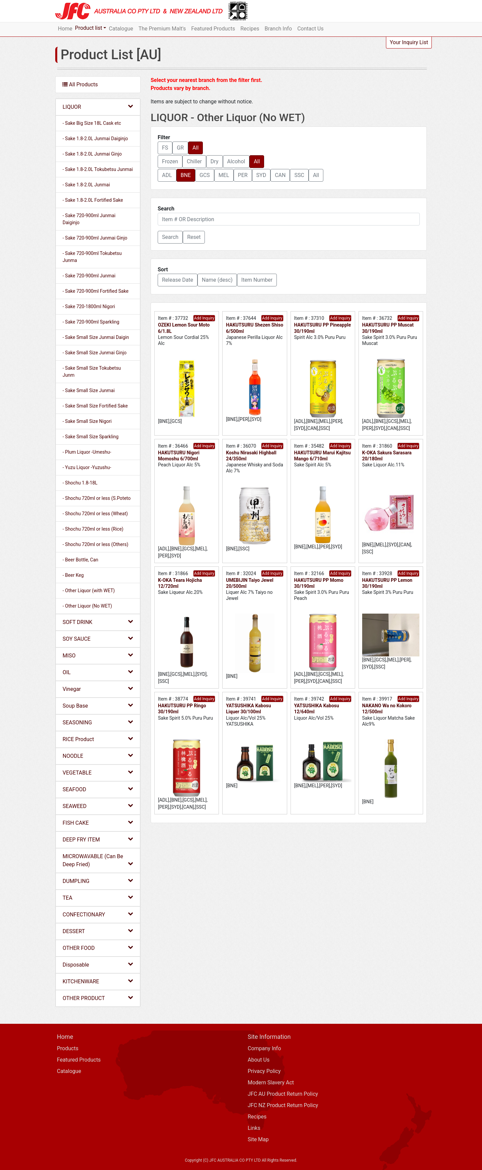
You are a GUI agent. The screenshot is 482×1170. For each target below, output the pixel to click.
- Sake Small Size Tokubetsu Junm (92, 371)
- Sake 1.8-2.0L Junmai (86, 184)
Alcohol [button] (236, 161)
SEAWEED (98, 805)
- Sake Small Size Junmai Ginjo (95, 352)
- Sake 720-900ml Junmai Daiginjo (89, 219)
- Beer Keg (73, 575)
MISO (98, 655)
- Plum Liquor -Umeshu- (87, 452)
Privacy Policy (264, 1071)
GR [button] (180, 148)
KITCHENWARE (98, 981)
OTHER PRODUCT (98, 997)
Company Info (264, 1048)
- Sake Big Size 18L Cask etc (92, 123)
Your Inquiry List (409, 42)
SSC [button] (299, 175)
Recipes (249, 28)
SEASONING (98, 722)
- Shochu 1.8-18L (80, 482)
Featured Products (213, 28)
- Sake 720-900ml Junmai (89, 275)
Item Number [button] (256, 280)
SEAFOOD (98, 789)
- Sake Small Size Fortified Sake (95, 406)
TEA (98, 897)
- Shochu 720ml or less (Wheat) (95, 513)
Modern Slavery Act (271, 1082)
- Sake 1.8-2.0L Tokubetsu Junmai (98, 169)
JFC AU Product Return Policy (283, 1094)
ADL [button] (167, 175)
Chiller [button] (194, 161)
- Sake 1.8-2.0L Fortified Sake (93, 200)
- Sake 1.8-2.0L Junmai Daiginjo (95, 138)
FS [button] (165, 148)
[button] (170, 237)
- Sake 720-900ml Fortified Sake (96, 291)
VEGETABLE (98, 772)
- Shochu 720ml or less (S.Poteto (97, 498)
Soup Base (98, 705)
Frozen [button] (170, 161)
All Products (80, 84)
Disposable (98, 964)
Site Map (258, 1139)
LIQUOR (98, 106)
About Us (258, 1060)
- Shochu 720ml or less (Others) (95, 544)
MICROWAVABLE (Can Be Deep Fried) (98, 860)
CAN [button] (280, 175)
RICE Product (98, 738)
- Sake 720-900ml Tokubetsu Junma (92, 257)
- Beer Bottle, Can (80, 559)
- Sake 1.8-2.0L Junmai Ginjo (92, 154)
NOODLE (98, 755)
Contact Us (310, 28)
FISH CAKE (98, 822)
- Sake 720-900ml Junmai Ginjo (95, 238)
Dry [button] (215, 161)
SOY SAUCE (98, 638)
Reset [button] (193, 237)
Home (65, 28)
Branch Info (278, 28)
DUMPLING (98, 880)
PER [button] (243, 175)
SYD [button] (261, 175)
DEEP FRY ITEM (98, 839)
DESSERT (98, 930)
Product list (88, 28)
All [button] (195, 148)
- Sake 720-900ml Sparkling (91, 322)
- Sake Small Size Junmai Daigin (96, 337)
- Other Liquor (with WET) (89, 590)
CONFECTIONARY (98, 914)
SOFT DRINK (98, 621)
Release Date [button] (177, 280)
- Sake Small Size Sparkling (90, 436)
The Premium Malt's (162, 28)
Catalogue (121, 28)
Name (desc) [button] (217, 280)
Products (67, 1048)
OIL (98, 672)
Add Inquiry (204, 318)
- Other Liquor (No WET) (87, 606)
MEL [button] (224, 175)
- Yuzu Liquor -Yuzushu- (87, 467)
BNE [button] (186, 175)
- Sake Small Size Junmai (89, 390)
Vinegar (98, 688)
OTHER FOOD (98, 947)
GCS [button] (204, 175)
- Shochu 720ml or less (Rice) (93, 529)
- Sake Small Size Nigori (87, 421)
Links (254, 1128)
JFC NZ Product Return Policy (283, 1105)
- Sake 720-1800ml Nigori (89, 306)
